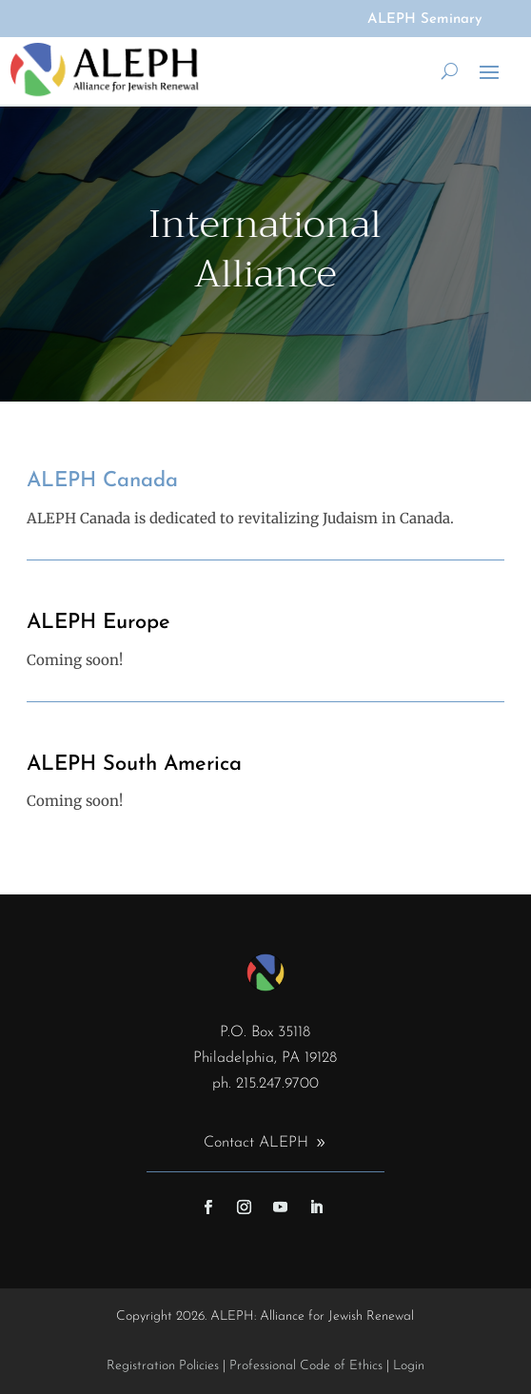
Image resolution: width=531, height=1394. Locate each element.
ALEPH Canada (102, 481)
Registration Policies (163, 1366)
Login (408, 1366)
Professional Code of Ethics (306, 1366)
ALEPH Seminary (424, 19)
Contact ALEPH (256, 1142)
